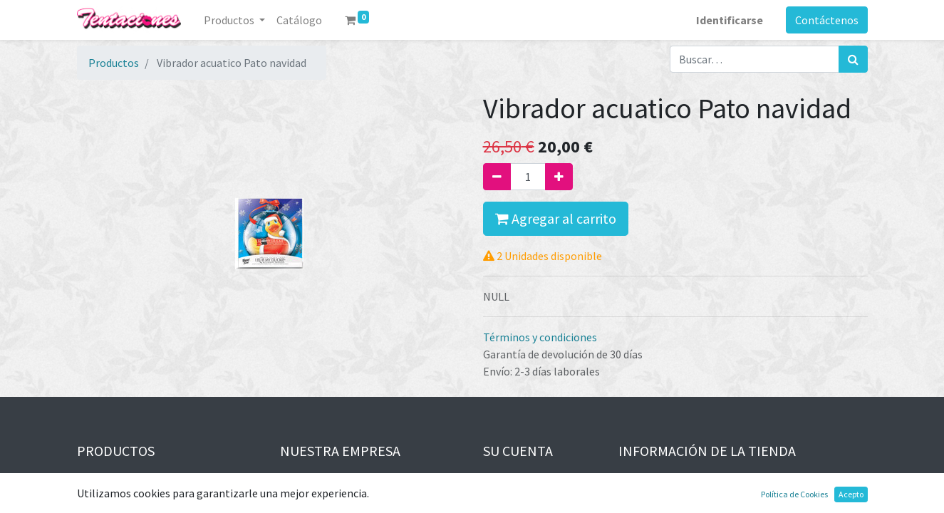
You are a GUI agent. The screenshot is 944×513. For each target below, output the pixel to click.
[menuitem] (299, 20)
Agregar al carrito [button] (555, 218)
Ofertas (96, 479)
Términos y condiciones (540, 337)
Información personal (536, 479)
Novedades (103, 496)
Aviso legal (306, 479)
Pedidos (502, 496)
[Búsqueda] (853, 59)
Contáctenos (827, 20)
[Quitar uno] (497, 176)
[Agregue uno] (559, 176)
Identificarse (729, 20)
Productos (113, 63)
